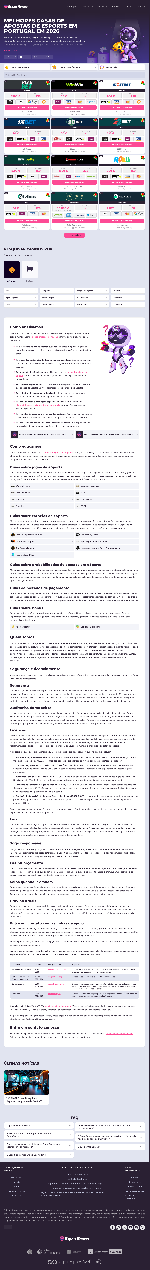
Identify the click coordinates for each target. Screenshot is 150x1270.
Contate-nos (135, 1182)
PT (8, 1227)
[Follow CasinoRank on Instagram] (118, 1227)
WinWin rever (74, 111)
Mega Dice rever (122, 225)
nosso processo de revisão (45, 337)
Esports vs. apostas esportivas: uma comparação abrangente (76, 1183)
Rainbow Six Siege (16, 1191)
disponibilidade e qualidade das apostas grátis (38, 405)
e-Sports (101, 6)
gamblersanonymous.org (58, 969)
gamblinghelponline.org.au (58, 1006)
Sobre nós (135, 1177)
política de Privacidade (130, 1197)
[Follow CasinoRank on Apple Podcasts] (142, 1227)
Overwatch (16, 1177)
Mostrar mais (74, 235)
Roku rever (122, 186)
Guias (128, 6)
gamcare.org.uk (54, 994)
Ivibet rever (27, 225)
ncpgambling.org (55, 977)
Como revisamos (135, 1186)
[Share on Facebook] (24, 57)
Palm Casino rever (74, 225)
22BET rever (122, 149)
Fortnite (16, 1182)
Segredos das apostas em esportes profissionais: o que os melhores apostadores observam (72, 1194)
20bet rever (74, 149)
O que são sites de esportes (77, 1174)
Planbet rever (27, 111)
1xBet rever (27, 149)
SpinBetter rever (27, 186)
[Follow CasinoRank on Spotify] (136, 1227)
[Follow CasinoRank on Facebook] (112, 1227)
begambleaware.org (56, 984)
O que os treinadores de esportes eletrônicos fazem (76, 1188)
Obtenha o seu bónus (27, 107)
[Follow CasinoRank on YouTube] (130, 1227)
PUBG (16, 1186)
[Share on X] (10, 57)
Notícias (141, 6)
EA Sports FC (16, 1195)
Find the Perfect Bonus (76, 1179)
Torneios (115, 6)
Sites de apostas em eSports (77, 6)
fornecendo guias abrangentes (58, 452)
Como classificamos (135, 1191)
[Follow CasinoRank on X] (124, 1227)
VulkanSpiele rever (74, 186)
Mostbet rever (122, 111)
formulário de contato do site (119, 1033)
